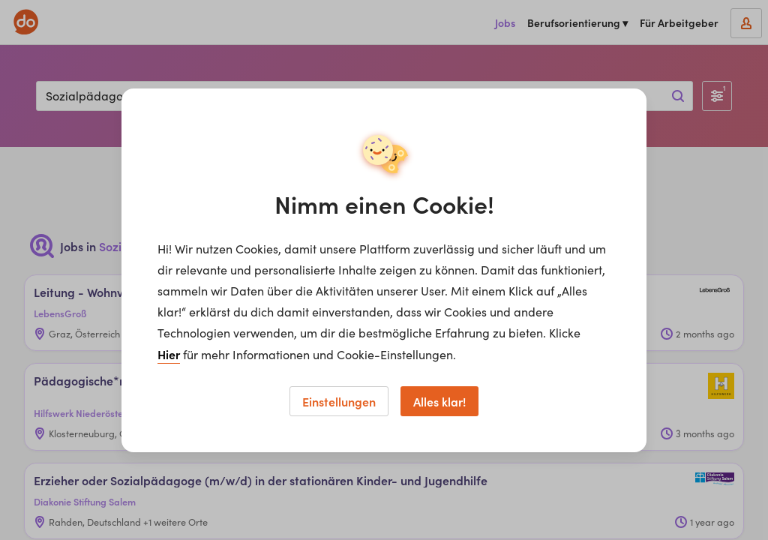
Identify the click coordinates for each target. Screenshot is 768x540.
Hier (169, 354)
